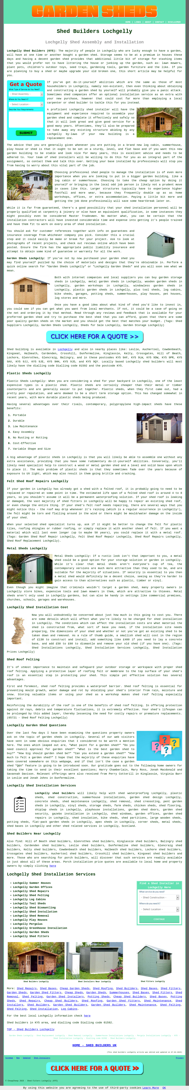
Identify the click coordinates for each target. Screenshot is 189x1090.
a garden (173, 50)
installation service (136, 94)
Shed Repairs (27, 988)
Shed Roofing (103, 988)
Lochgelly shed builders (55, 793)
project (101, 239)
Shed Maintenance (157, 1000)
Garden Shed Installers (65, 996)
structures (111, 188)
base (136, 149)
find (18, 841)
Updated (27, 1058)
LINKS (138, 22)
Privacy (180, 1058)
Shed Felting (32, 996)
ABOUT (148, 22)
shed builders (154, 361)
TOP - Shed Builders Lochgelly (30, 1029)
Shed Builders (126, 988)
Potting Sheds (98, 996)
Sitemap (9, 1058)
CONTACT (159, 22)
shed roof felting (128, 705)
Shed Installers (42, 1058)
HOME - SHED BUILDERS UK (94, 1045)
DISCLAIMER (174, 22)
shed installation (91, 224)
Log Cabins (69, 1009)
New (18, 1058)
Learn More (151, 1087)
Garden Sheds (17, 992)
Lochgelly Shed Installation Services (51, 874)
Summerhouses (119, 992)
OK (164, 1087)
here (52, 865)
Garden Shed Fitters (45, 992)
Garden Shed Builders (70, 1004)
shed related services (80, 826)
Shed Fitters (170, 988)
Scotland (128, 826)
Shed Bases (48, 988)
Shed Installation (44, 1009)
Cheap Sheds (74, 992)
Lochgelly (65, 349)
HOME (128, 22)
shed (89, 109)
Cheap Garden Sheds (75, 988)
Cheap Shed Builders (129, 996)
